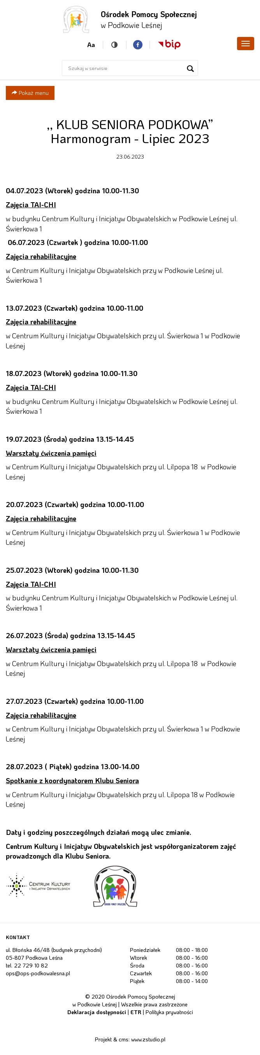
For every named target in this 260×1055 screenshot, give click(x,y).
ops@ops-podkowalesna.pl (38, 973)
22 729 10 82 (31, 965)
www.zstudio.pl (148, 1039)
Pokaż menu (30, 92)
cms (123, 1039)
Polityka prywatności (169, 1012)
